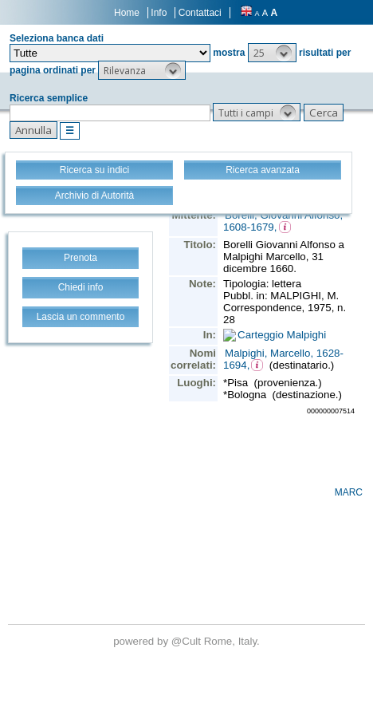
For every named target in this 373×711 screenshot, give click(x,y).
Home (126, 12)
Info (159, 12)
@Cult (187, 641)
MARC (349, 492)
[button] (272, 52)
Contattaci (200, 12)
